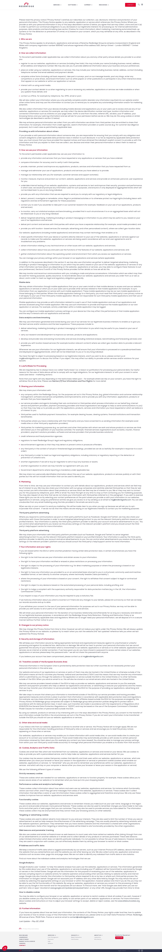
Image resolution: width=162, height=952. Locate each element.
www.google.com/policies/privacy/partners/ (69, 888)
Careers (22, 943)
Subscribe (119, 937)
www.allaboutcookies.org (129, 901)
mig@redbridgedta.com (121, 500)
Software (72, 5)
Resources (103, 5)
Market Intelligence (27, 941)
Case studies (23, 939)
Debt (49, 941)
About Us (97, 935)
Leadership (23, 937)
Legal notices (122, 950)
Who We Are (23, 935)
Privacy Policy (131, 950)
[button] (4, 948)
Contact (130, 5)
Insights (74, 935)
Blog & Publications (76, 937)
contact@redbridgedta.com (82, 917)
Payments (50, 939)
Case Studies (74, 939)
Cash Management (53, 937)
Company (87, 5)
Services (56, 5)
